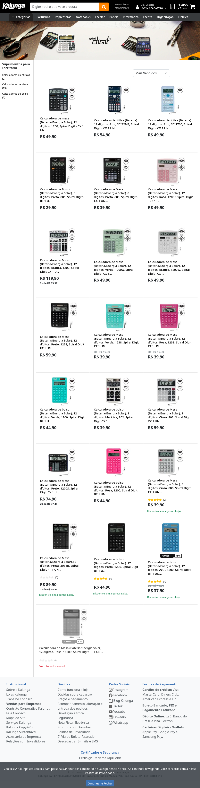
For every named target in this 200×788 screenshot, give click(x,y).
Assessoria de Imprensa (23, 743)
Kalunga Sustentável (21, 739)
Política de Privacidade (74, 739)
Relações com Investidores (25, 748)
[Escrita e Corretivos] (147, 17)
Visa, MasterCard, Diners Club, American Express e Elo (160, 701)
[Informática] (131, 17)
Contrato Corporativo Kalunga (28, 715)
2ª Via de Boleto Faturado (76, 743)
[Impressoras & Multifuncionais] (63, 17)
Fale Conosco (16, 720)
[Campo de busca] (64, 7)
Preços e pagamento (73, 706)
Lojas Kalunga (16, 701)
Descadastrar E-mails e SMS (78, 748)
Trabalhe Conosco (19, 706)
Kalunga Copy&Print (21, 734)
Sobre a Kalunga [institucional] (18, 696)
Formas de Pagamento (159, 691)
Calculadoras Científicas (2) (16, 76)
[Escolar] (100, 17)
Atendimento (122, 8)
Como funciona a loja (73, 696)
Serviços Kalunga (18, 729)
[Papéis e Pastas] (114, 17)
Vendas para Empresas (23, 710)
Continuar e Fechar (100, 783)
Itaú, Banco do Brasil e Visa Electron (164, 725)
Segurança (65, 725)
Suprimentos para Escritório (16, 66)
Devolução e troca (71, 720)
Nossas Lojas (122, 4)
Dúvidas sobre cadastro (75, 701)
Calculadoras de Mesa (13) (15, 86)
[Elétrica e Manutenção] (183, 17)
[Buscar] (104, 7)
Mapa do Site (15, 725)
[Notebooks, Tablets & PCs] (83, 17)
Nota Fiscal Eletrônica (73, 729)
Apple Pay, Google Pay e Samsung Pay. (163, 739)
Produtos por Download (75, 734)
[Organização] (165, 17)
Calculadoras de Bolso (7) (15, 95)
